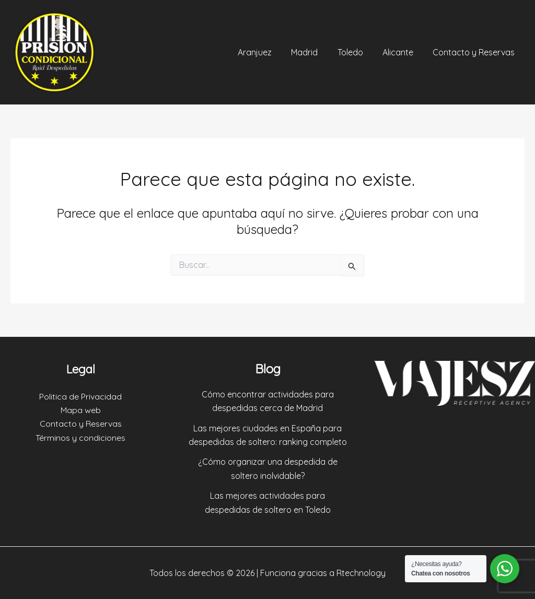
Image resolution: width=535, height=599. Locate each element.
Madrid (314, 52)
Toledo (357, 52)
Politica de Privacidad (80, 396)
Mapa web (81, 410)
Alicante (402, 52)
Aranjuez (267, 52)
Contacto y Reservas (475, 52)
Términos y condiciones (80, 437)
